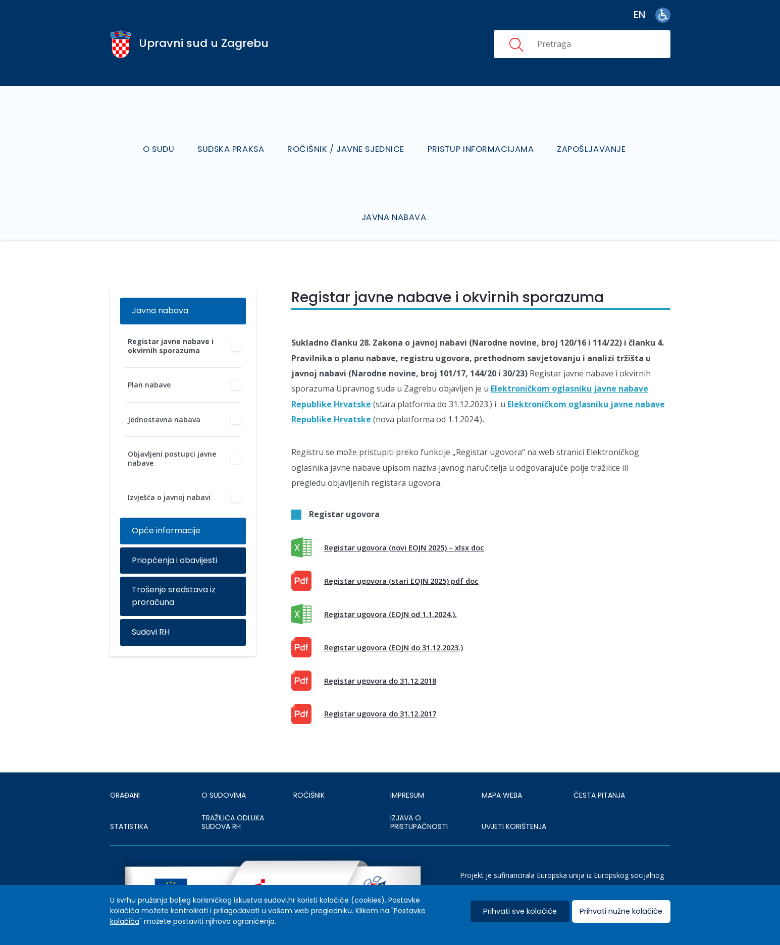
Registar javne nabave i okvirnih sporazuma (171, 319)
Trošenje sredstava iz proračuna (174, 570)
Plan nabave (149, 358)
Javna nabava (395, 191)
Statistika (129, 800)
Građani (125, 769)
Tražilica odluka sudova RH (232, 795)
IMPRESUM (407, 769)
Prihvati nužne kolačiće (621, 911)
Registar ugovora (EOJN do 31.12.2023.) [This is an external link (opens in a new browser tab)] (393, 621)
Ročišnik (309, 769)
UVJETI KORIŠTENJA (514, 800)
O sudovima (223, 769)
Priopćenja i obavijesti (174, 533)
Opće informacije (166, 504)
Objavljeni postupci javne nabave (172, 432)
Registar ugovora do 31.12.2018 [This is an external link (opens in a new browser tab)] (380, 654)
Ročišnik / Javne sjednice (346, 136)
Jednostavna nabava (164, 393)
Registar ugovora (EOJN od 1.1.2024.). (390, 588)
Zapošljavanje (590, 136)
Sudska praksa (233, 136)
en (639, 15)
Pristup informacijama (480, 136)
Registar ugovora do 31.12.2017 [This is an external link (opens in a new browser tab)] (380, 687)
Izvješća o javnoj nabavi (169, 471)
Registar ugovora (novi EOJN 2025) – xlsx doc (404, 521)
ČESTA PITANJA (599, 769)
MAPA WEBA (502, 769)
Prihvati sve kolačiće (519, 911)
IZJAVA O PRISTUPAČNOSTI (419, 795)
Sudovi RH (151, 606)
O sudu (162, 136)
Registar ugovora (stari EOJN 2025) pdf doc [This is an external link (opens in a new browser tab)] (401, 554)
